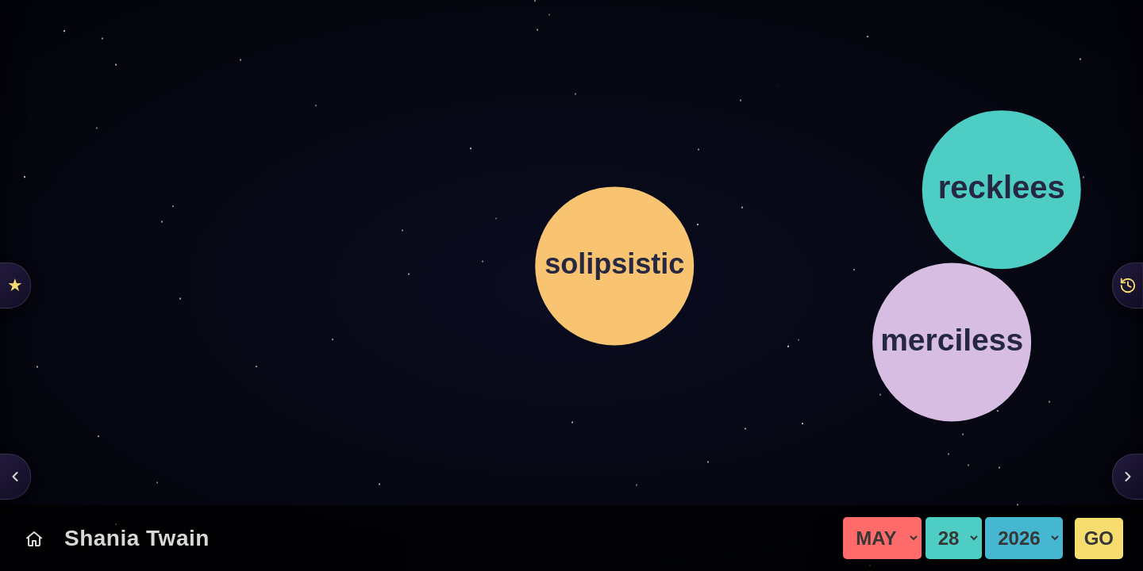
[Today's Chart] (34, 538)
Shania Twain (137, 538)
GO (1099, 538)
